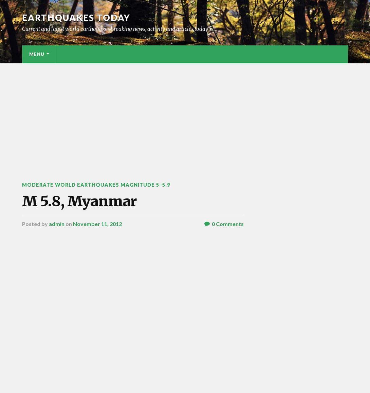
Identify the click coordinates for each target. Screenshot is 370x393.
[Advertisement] (185, 114)
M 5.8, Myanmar (79, 201)
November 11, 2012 (97, 224)
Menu (36, 54)
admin (56, 224)
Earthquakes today (76, 18)
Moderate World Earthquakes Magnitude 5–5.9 (96, 185)
